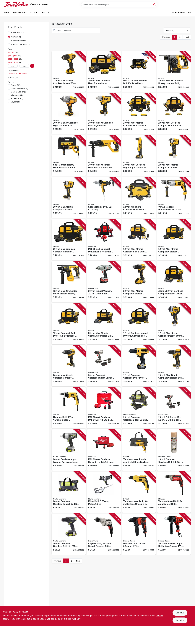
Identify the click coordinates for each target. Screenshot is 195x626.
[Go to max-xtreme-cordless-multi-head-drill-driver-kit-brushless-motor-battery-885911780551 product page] (139, 239)
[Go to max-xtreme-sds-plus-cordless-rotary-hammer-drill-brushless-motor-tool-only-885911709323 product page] (69, 281)
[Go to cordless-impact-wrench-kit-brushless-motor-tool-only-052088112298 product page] (69, 450)
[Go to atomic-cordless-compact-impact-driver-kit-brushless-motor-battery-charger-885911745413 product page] (174, 281)
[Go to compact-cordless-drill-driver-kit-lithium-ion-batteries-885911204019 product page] (139, 366)
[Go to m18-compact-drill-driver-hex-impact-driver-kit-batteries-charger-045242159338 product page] (104, 239)
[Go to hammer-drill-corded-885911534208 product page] (139, 534)
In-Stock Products (18, 40)
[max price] (24, 66)
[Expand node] (9, 77)
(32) (16, 85)
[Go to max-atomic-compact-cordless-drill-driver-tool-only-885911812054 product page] (174, 366)
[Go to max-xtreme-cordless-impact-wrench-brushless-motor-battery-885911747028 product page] (69, 71)
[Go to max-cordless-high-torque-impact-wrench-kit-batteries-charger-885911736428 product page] (104, 71)
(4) (17, 95)
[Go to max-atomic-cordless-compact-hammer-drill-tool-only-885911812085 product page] (69, 366)
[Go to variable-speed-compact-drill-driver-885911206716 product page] (174, 534)
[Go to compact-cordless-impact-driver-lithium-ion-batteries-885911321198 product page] (104, 366)
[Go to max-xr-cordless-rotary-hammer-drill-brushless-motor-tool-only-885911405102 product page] (174, 71)
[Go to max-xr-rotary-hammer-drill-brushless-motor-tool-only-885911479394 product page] (104, 155)
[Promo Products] (9, 32)
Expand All (23, 74)
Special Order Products (20, 44)
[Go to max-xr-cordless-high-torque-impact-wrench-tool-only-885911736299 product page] (69, 113)
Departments (18, 13)
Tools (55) (14, 78)
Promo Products (17, 32)
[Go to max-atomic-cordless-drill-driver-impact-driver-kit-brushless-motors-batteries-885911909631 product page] (139, 113)
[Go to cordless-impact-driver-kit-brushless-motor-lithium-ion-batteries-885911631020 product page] (139, 323)
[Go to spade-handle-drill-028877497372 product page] (104, 197)
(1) (15, 102)
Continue (180, 613)
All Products (16, 37)
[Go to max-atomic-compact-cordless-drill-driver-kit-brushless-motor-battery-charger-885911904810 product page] (104, 323)
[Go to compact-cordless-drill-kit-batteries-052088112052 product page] (174, 450)
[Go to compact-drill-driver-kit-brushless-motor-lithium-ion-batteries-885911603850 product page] (69, 323)
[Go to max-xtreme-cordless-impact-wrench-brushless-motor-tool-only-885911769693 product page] (174, 323)
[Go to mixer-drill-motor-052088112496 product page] (104, 492)
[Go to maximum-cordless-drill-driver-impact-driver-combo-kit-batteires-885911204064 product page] (139, 197)
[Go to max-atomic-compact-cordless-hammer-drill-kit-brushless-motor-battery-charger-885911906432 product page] (139, 281)
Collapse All (12, 74)
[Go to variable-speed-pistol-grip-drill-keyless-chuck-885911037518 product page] (139, 450)
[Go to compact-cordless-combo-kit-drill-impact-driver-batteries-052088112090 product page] (139, 407)
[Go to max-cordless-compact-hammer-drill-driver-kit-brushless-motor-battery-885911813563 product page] (69, 239)
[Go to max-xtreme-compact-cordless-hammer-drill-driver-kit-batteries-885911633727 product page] (174, 239)
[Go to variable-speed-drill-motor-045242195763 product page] (174, 492)
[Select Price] (32, 66)
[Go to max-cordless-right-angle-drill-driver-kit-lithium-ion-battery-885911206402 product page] (139, 155)
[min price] (13, 66)
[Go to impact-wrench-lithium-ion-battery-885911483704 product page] (104, 281)
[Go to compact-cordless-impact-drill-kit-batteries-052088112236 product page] (69, 492)
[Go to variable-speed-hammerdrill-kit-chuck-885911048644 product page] (174, 197)
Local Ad (44, 13)
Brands (34, 13)
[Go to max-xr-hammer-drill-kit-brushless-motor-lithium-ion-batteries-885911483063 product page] (139, 71)
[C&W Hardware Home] (16, 4)
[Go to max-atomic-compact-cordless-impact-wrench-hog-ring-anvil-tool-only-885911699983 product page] (174, 155)
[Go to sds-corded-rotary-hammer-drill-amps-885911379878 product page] (69, 155)
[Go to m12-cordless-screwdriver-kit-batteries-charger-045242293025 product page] (104, 450)
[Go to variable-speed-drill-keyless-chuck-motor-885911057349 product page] (139, 492)
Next (187, 37)
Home (7, 13)
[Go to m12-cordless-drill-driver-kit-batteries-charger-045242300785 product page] (104, 407)
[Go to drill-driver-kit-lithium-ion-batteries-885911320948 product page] (174, 407)
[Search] (155, 4)
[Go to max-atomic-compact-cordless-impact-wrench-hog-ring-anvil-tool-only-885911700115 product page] (69, 197)
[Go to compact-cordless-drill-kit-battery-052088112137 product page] (69, 534)
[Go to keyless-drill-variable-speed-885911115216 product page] (104, 534)
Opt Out (180, 620)
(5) (19, 92)
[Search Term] (119, 4)
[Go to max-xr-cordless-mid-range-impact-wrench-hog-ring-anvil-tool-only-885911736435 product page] (104, 113)
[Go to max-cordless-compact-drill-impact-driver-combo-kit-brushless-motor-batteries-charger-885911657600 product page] (174, 113)
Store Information (181, 13)
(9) (19, 88)
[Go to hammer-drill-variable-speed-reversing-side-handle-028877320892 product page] (69, 407)
